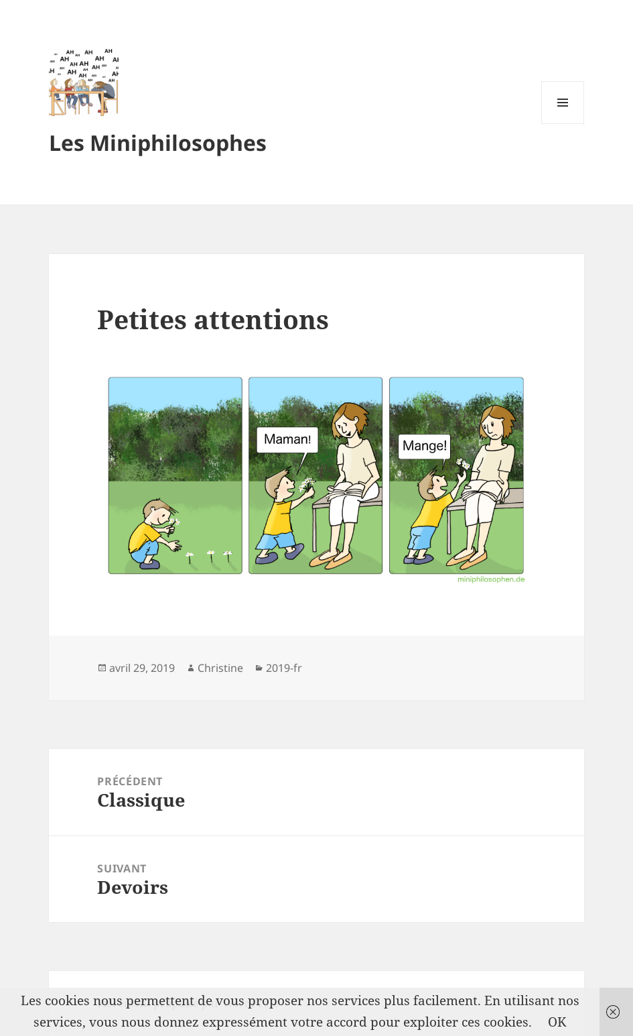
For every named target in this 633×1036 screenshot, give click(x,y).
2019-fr (284, 667)
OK (557, 1022)
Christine (220, 667)
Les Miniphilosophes (158, 142)
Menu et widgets (563, 123)
